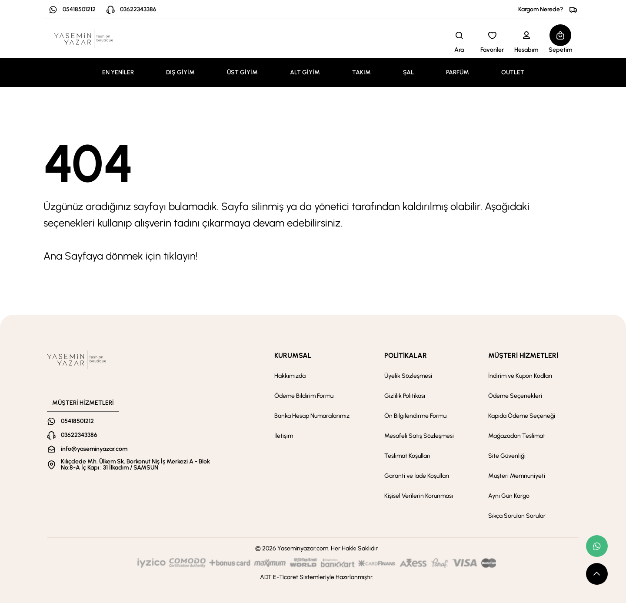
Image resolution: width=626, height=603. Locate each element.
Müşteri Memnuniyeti (516, 476)
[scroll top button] (597, 574)
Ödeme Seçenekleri (515, 396)
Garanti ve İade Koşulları (416, 476)
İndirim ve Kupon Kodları (520, 376)
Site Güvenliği (507, 456)
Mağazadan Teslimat (516, 436)
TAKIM (361, 72)
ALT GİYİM (305, 72)
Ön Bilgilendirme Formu (415, 416)
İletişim (283, 436)
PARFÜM (457, 72)
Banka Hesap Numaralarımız (312, 416)
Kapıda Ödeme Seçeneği (521, 416)
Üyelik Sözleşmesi (408, 376)
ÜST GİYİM (242, 72)
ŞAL (408, 72)
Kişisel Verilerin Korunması (418, 496)
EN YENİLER (118, 72)
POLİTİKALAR (405, 355)
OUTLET (512, 72)
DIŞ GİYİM (180, 72)
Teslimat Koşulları (407, 456)
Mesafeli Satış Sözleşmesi (419, 436)
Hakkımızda (290, 376)
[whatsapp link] (597, 546)
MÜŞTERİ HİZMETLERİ (523, 355)
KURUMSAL (292, 355)
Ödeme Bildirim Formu (303, 396)
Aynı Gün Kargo (508, 496)
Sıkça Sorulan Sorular (517, 516)
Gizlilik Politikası (404, 396)
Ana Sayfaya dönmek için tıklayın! (120, 256)
